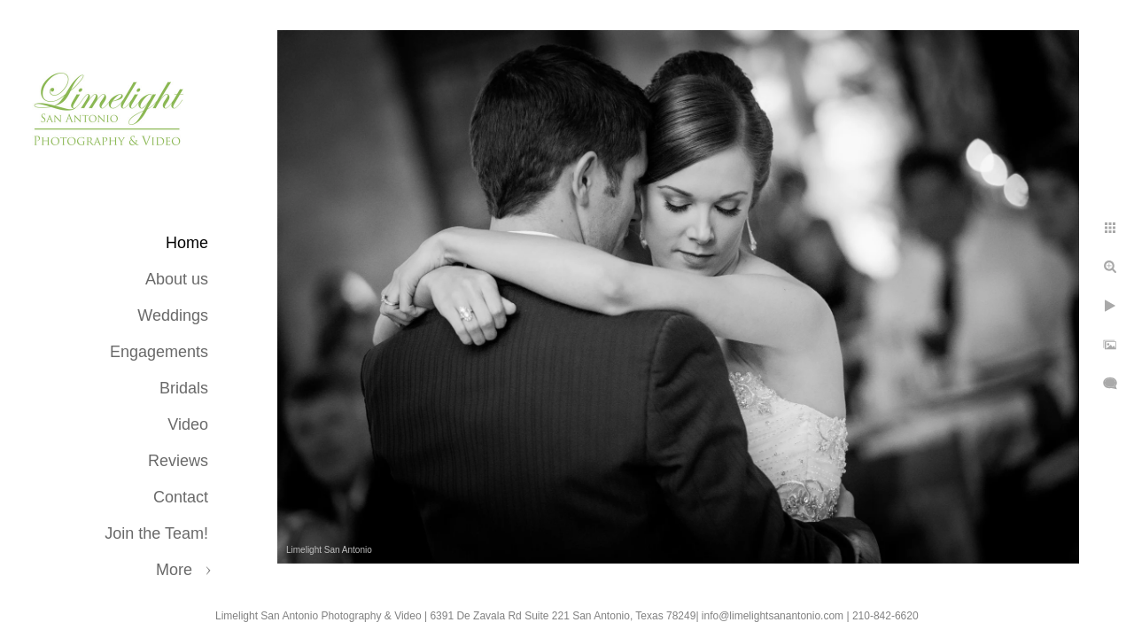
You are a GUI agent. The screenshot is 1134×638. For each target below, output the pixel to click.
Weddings (172, 315)
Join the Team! (156, 533)
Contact (180, 497)
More (174, 570)
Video (187, 424)
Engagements (159, 352)
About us (176, 279)
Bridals (183, 388)
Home (187, 243)
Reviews (178, 461)
